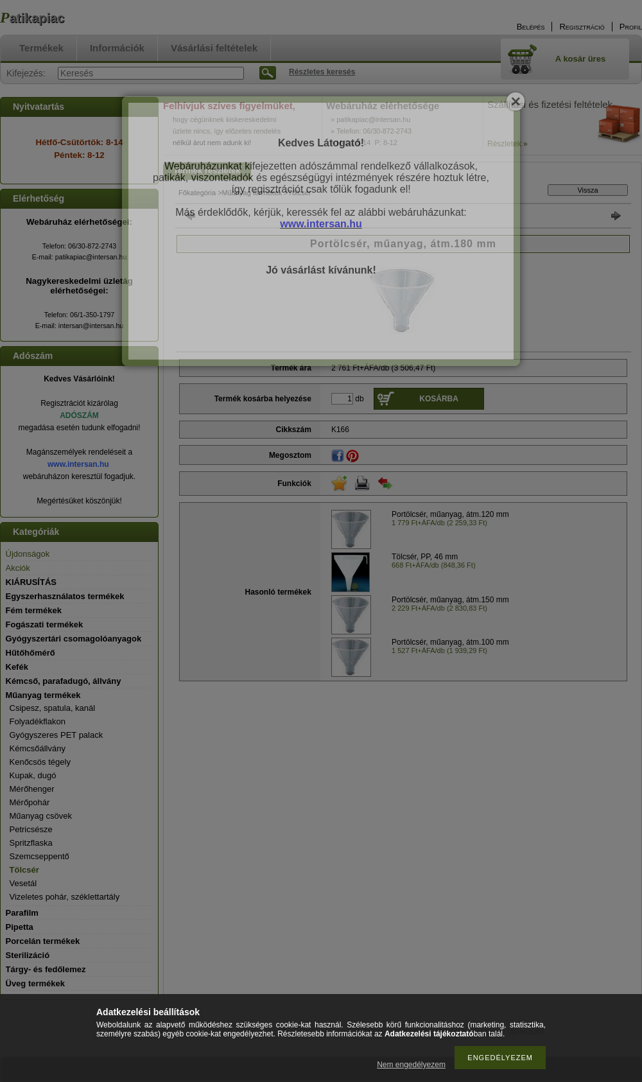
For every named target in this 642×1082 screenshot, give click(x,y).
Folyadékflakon (37, 721)
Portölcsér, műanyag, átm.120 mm (450, 514)
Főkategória (197, 192)
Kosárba (438, 398)
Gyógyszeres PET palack (56, 735)
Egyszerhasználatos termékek (65, 596)
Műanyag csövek (41, 816)
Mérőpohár (30, 802)
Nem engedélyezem (411, 1064)
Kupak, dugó (33, 775)
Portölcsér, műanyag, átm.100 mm (450, 642)
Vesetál (23, 883)
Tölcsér (24, 870)
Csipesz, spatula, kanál (53, 708)
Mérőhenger (32, 789)
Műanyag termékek (252, 192)
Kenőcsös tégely (40, 762)
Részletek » (507, 143)
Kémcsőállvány (37, 748)
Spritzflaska (31, 843)
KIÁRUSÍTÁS (31, 582)
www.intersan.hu (78, 464)
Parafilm (22, 913)
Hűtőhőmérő (30, 653)
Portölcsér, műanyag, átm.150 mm (450, 599)
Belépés (531, 26)
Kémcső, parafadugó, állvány (63, 681)
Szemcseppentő (39, 856)
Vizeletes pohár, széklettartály (65, 897)
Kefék (17, 667)
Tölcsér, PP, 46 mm (425, 556)
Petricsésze (31, 829)
